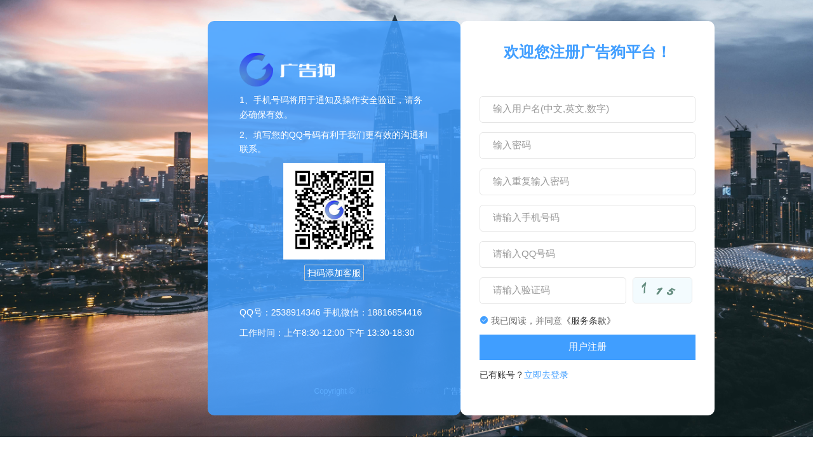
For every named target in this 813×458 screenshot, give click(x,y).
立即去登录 (546, 375)
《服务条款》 (588, 321)
